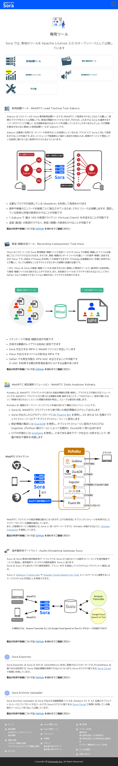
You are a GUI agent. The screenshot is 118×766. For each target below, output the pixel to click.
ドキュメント (48, 734)
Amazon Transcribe (28, 575)
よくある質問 (84, 749)
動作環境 (12, 735)
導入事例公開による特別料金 (91, 735)
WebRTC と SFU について (20, 732)
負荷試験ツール (33, 61)
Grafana (37, 433)
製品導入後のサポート (53, 746)
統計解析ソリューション (33, 75)
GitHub (39, 229)
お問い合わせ (84, 754)
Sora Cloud (104, 668)
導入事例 (83, 724)
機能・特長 (12, 740)
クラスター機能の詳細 (17, 743)
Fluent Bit (64, 415)
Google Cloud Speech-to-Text (61, 575)
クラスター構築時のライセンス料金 (93, 745)
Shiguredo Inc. (55, 761)
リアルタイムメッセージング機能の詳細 (23, 746)
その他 (33, 89)
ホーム (11, 724)
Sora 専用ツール (51, 729)
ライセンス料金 (85, 729)
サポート (47, 743)
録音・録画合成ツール (89, 61)
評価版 (46, 738)
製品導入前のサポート (53, 749)
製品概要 (12, 729)
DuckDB (40, 424)
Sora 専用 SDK (51, 724)
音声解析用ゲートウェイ (89, 75)
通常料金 (83, 732)
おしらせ (11, 751)
